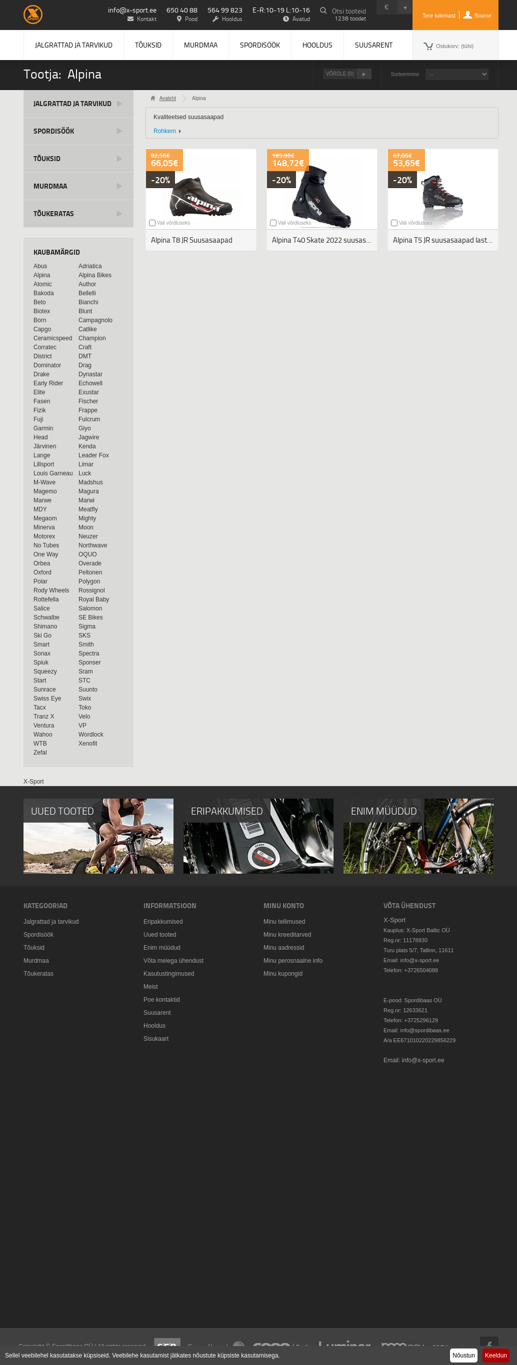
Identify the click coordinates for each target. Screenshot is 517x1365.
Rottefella (46, 599)
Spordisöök (260, 45)
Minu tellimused (284, 921)
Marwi (86, 500)
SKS (84, 635)
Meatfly (88, 509)
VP (82, 725)
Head (41, 437)
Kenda (87, 446)
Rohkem (165, 131)
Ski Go (43, 635)
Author (87, 284)
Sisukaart (156, 1038)
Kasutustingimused (169, 973)
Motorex (44, 536)
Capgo (42, 329)
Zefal (40, 752)
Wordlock (91, 734)
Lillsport (44, 464)
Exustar (88, 392)
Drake (42, 374)
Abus (40, 266)
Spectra (88, 653)
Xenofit (87, 743)
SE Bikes (90, 617)
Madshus (90, 482)
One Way (46, 554)
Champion (92, 338)
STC (84, 680)
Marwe (43, 500)
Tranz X (44, 716)
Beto (40, 302)
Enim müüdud (162, 947)
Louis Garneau (53, 473)
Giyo (84, 428)
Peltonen (90, 572)
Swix (84, 698)
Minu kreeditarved (287, 934)
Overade (90, 563)
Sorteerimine (405, 74)
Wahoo (43, 734)
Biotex (42, 311)
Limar (86, 464)
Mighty (87, 518)
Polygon (89, 581)
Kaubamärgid (57, 252)
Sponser (89, 662)
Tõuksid (148, 45)
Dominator (47, 365)
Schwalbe (47, 617)
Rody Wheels (51, 590)
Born (40, 320)
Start (40, 680)
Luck (84, 473)
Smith (86, 644)
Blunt (85, 311)
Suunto (88, 689)
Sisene (483, 16)
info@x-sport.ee (132, 10)
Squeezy (45, 671)
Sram (85, 671)
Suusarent (373, 45)
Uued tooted (160, 934)
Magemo (45, 491)
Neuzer (88, 536)
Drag (85, 365)
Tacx (40, 707)
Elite (39, 392)
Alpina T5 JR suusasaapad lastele (444, 240)
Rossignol (91, 590)
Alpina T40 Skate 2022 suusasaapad (324, 240)
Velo (84, 716)
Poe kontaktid (162, 999)
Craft (85, 347)
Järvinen (45, 446)
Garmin (43, 428)
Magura (88, 491)
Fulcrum (89, 419)
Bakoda (44, 293)
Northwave (92, 545)
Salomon (90, 608)
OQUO (87, 554)
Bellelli (87, 293)
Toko (84, 707)
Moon (86, 527)
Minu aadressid (284, 947)
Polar (41, 581)
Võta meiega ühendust (174, 960)
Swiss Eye (47, 698)
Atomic (43, 284)
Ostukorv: (455, 46)
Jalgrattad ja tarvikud (73, 45)
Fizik (40, 410)
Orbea (42, 563)
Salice (42, 608)
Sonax (42, 653)
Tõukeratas (54, 213)
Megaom (45, 518)
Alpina (42, 275)
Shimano (45, 626)
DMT (85, 356)
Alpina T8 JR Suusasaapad (191, 240)
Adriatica (90, 266)
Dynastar (90, 374)
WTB (40, 743)
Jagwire (88, 437)
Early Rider (48, 383)
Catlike (87, 329)
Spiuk (41, 662)
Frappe (88, 410)
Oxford (43, 572)
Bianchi (88, 302)
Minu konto (284, 905)
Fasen (42, 401)
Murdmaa (201, 45)
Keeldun (496, 1355)
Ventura (44, 725)
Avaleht (168, 98)
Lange (42, 455)
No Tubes (46, 545)
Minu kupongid (283, 973)
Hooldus (317, 45)
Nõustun (463, 1355)
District (43, 356)
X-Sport (34, 781)
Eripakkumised (163, 921)
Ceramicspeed (53, 338)
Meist (151, 986)
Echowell (90, 383)
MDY (40, 509)
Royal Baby (93, 599)
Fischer (88, 401)
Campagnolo (95, 320)
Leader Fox (93, 455)
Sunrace (45, 689)
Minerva (44, 527)
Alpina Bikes (95, 275)
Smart (42, 644)
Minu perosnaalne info (293, 960)
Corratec (45, 347)
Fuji (38, 419)
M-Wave (45, 482)
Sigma (87, 626)
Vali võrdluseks (173, 223)
